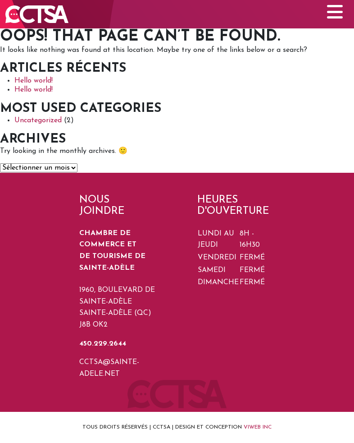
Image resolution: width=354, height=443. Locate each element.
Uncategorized (38, 120)
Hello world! (33, 80)
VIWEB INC (258, 427)
